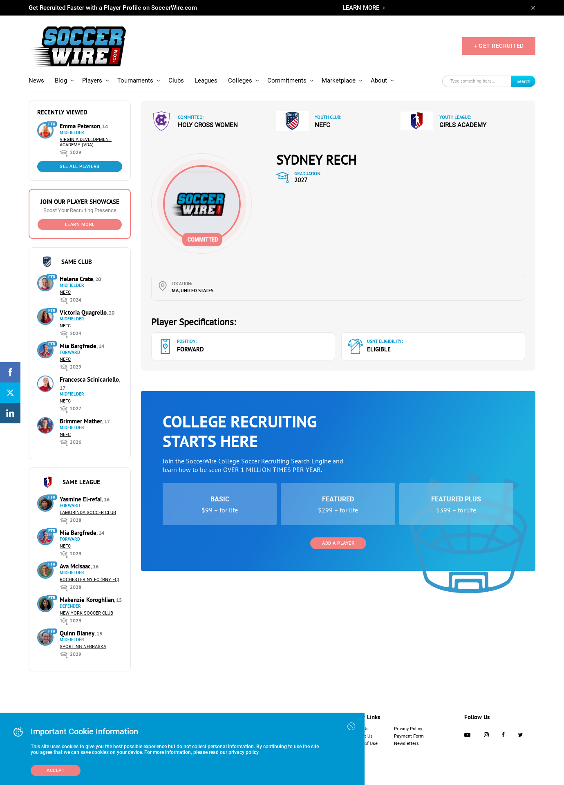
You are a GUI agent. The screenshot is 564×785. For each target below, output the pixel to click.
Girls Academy (462, 125)
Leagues (206, 80)
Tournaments (135, 80)
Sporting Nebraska (83, 646)
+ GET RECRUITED (499, 45)
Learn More (80, 224)
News (36, 80)
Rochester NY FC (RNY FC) (89, 579)
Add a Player (338, 543)
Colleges (240, 80)
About (379, 80)
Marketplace (339, 80)
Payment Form (409, 736)
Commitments (287, 80)
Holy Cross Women (208, 125)
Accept (56, 770)
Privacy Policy (408, 728)
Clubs (176, 80)
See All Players (80, 166)
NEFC (65, 292)
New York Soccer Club (86, 613)
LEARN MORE (360, 7)
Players (92, 80)
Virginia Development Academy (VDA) (86, 142)
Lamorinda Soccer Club (88, 512)
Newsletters (406, 743)
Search (523, 81)
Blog (61, 80)
